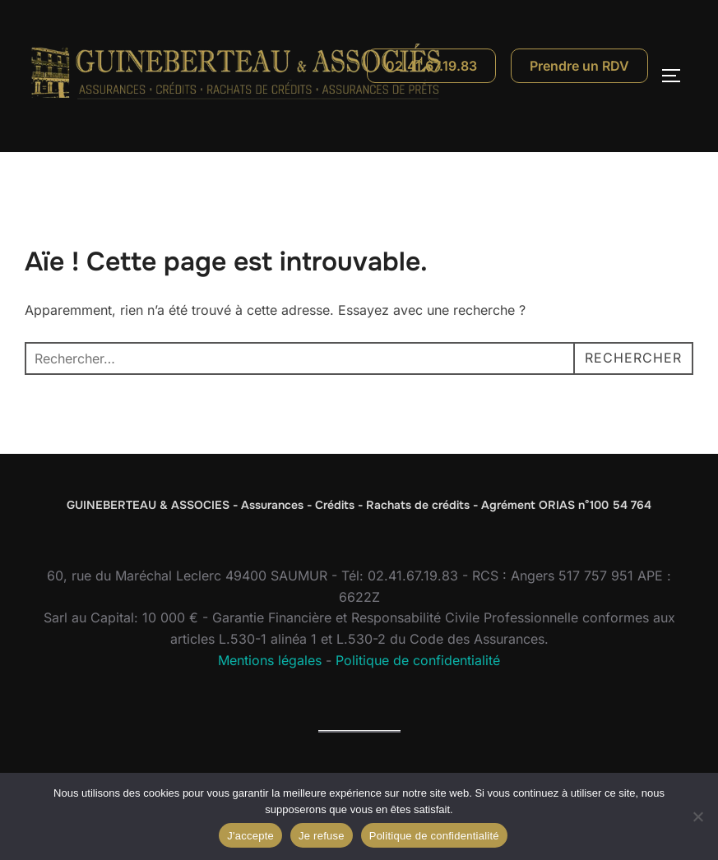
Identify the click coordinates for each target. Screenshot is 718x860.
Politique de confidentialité (418, 660)
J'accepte (250, 836)
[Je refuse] (697, 816)
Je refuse (322, 836)
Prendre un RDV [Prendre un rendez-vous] (579, 66)
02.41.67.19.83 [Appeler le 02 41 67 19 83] (431, 66)
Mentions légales (270, 660)
